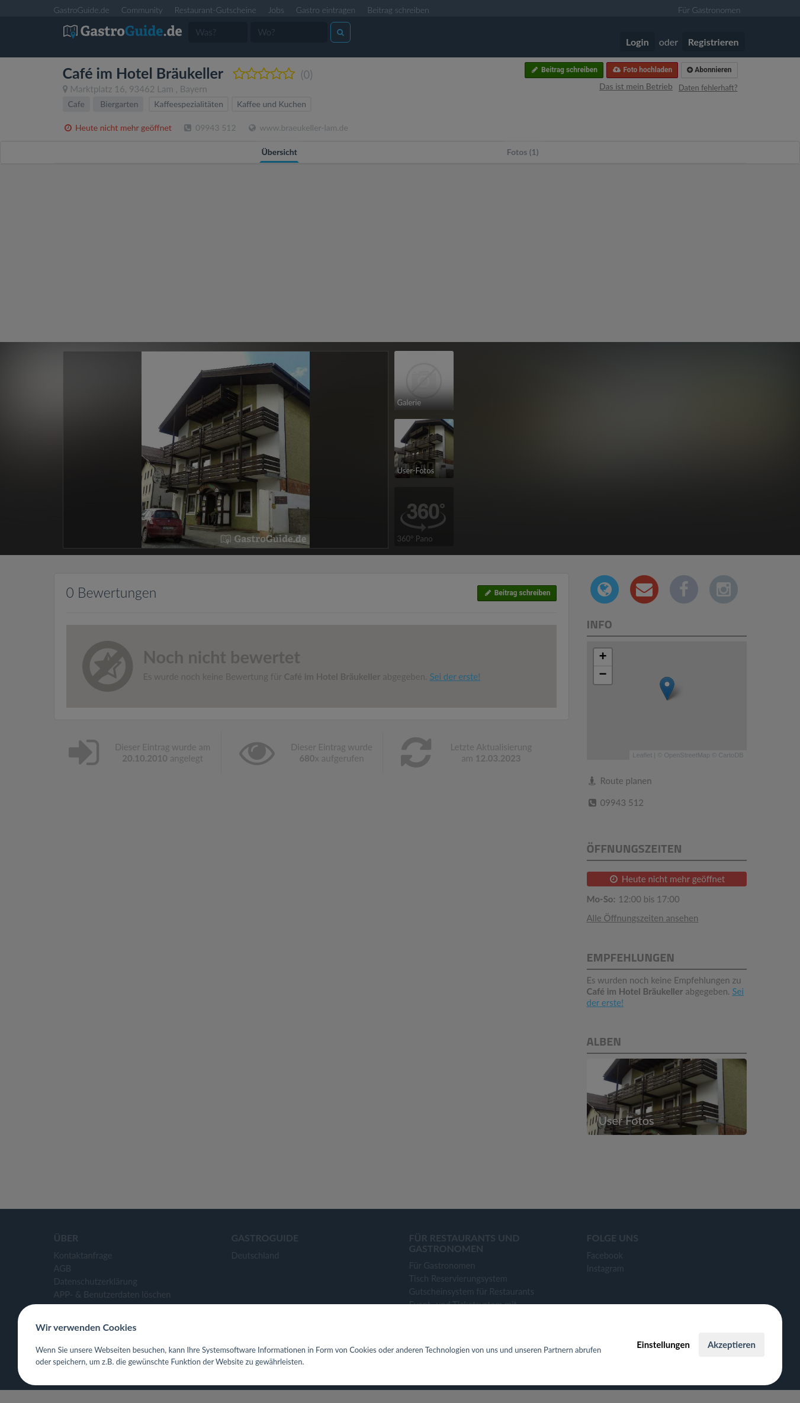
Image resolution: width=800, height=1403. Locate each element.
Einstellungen (663, 1344)
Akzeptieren (732, 1344)
